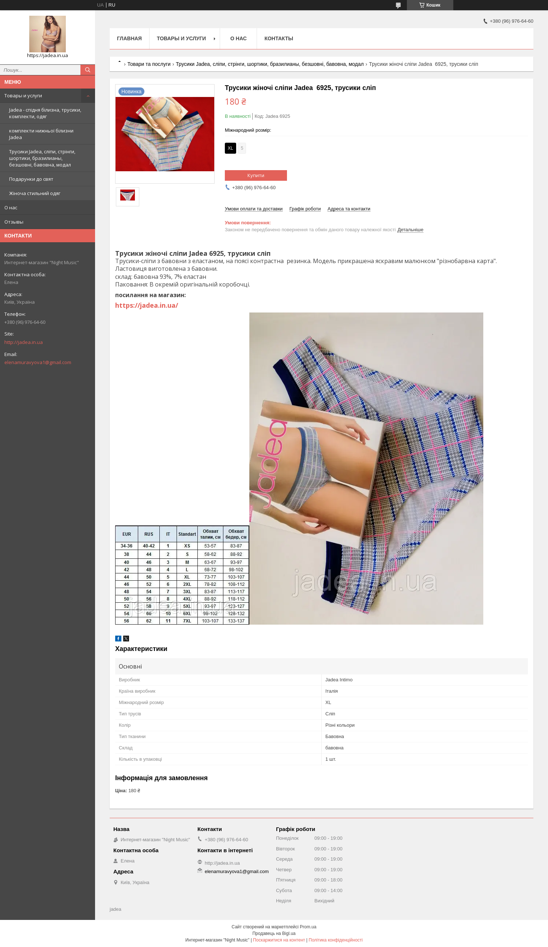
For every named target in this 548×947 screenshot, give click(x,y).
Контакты (278, 38)
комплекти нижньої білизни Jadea (41, 134)
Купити (255, 175)
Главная (129, 38)
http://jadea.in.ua (23, 342)
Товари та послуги (148, 64)
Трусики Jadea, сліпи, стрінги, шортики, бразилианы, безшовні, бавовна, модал (42, 158)
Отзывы (13, 221)
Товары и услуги (23, 95)
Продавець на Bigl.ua (273, 933)
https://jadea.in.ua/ (146, 305)
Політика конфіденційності (336, 940)
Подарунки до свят (31, 179)
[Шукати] (87, 69)
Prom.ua (308, 926)
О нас (10, 207)
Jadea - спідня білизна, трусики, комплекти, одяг (45, 113)
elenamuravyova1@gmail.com (37, 362)
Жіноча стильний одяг (34, 193)
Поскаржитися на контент (279, 940)
